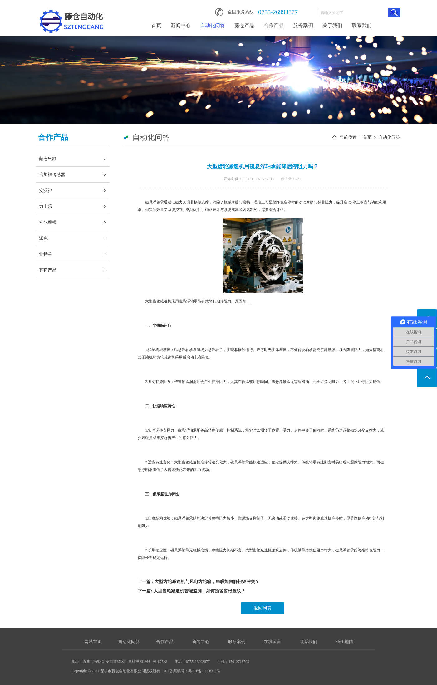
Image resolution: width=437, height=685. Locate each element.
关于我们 (332, 25)
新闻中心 (181, 25)
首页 (156, 25)
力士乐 (45, 206)
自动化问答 (212, 25)
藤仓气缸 (47, 158)
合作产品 (274, 25)
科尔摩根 (47, 222)
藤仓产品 (244, 25)
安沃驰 (45, 190)
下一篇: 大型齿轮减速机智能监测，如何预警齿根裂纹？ (191, 591)
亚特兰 (45, 254)
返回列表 (262, 608)
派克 (43, 238)
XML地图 (344, 641)
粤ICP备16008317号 (204, 671)
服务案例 (303, 25)
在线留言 (272, 641)
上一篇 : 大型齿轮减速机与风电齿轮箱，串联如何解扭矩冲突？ (198, 581)
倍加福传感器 (52, 174)
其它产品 (47, 269)
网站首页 (93, 641)
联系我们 (362, 25)
